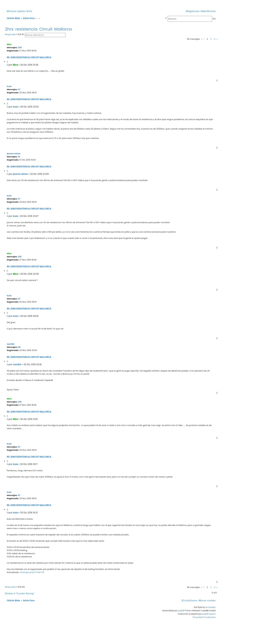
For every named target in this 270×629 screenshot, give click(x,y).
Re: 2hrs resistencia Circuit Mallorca (29, 57)
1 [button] (203, 38)
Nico (9, 44)
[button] (201, 38)
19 (19, 156)
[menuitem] (29, 11)
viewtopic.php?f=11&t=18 (32, 572)
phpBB (181, 610)
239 (20, 47)
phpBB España (209, 614)
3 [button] (211, 38)
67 (19, 89)
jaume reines (13, 153)
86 (19, 347)
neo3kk (10, 343)
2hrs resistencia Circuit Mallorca (38, 29)
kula (9, 86)
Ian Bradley (210, 607)
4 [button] (214, 38)
